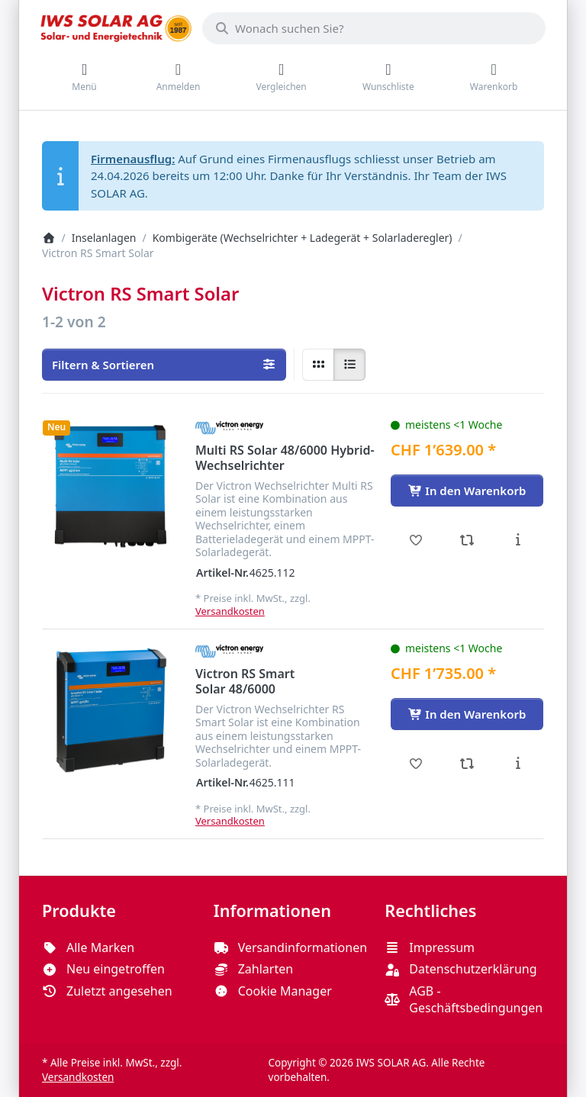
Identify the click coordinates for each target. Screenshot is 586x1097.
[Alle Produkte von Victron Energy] (229, 427)
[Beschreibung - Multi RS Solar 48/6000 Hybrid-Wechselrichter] (517, 540)
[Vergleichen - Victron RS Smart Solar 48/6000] (467, 763)
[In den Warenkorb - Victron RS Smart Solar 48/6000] (467, 714)
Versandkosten (230, 611)
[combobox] (374, 28)
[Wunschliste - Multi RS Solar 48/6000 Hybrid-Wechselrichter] (416, 540)
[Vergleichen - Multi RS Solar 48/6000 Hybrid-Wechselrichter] (467, 540)
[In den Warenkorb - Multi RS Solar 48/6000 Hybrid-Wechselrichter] (467, 491)
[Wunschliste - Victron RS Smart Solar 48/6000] (416, 763)
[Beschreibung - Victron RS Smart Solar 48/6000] (517, 763)
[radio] (318, 365)
